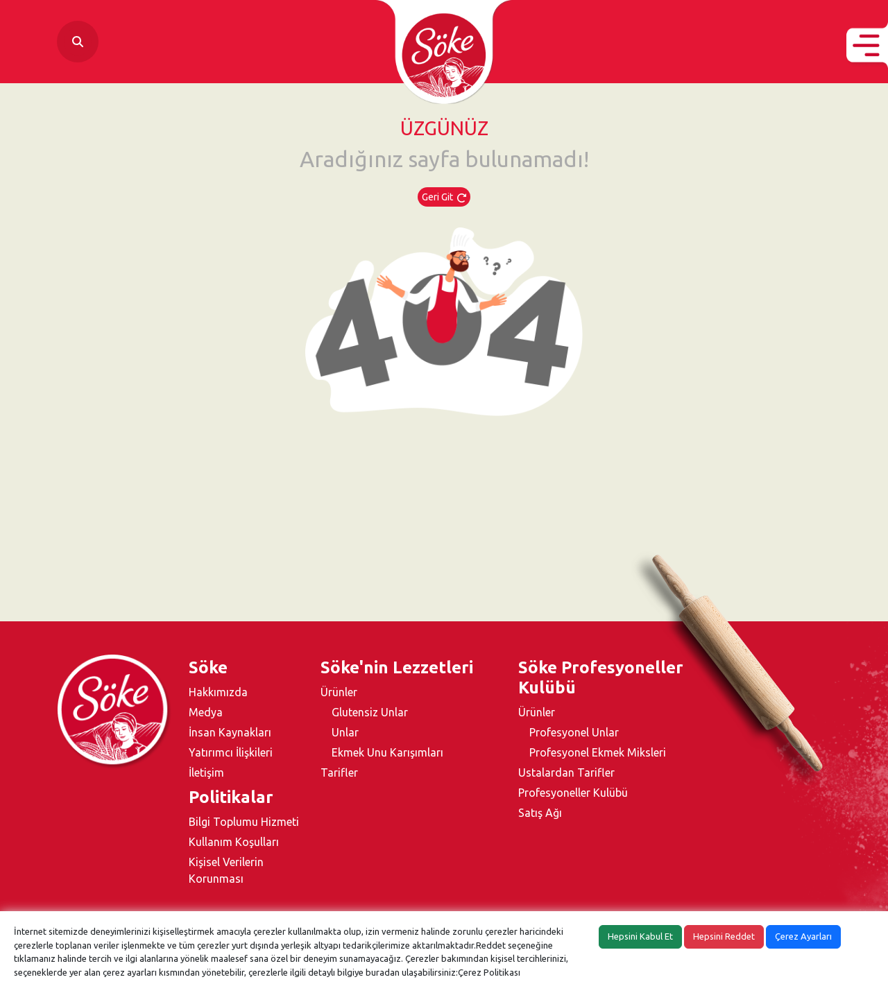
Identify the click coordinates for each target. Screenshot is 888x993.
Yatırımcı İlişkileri (231, 752)
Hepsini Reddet (724, 936)
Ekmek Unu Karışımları (387, 752)
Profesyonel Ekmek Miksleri (597, 752)
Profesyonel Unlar (574, 732)
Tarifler (339, 772)
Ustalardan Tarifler (566, 772)
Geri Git (444, 196)
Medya (206, 712)
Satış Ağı (540, 812)
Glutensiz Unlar (370, 712)
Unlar (345, 732)
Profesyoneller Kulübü (573, 792)
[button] (867, 45)
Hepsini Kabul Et (640, 936)
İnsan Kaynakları (230, 732)
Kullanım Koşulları (234, 842)
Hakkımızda (218, 692)
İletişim (206, 772)
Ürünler (339, 692)
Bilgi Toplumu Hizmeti (244, 821)
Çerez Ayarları (803, 936)
